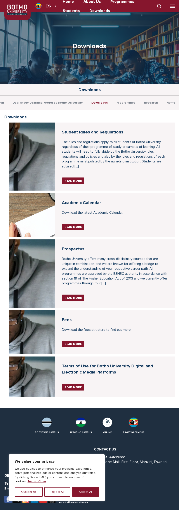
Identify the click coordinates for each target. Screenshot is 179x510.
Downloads (99, 10)
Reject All (57, 492)
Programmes (125, 102)
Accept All (85, 492)
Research (151, 102)
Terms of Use (37, 481)
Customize (28, 492)
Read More (73, 181)
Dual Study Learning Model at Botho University (48, 102)
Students (71, 10)
